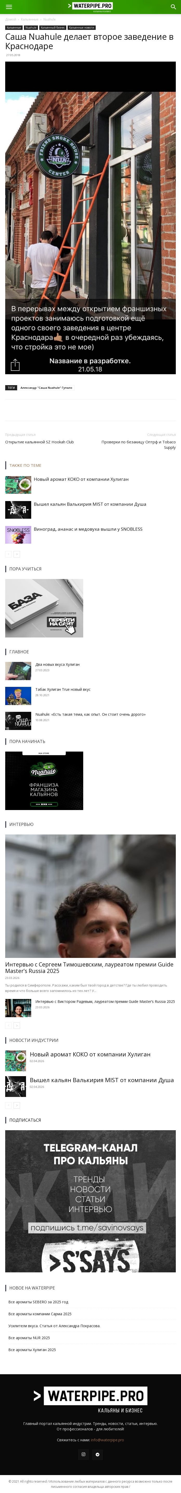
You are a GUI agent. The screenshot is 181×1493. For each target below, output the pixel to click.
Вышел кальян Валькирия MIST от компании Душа (90, 504)
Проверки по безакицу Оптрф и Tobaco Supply (138, 444)
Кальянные (29, 19)
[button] (9, 7)
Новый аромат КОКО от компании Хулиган (81, 479)
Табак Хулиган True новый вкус (62, 689)
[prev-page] (8, 554)
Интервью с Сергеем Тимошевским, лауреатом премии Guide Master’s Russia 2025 (89, 968)
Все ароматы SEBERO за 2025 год (38, 1301)
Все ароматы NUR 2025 (29, 1337)
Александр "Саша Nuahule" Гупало (46, 388)
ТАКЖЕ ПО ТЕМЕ (25, 465)
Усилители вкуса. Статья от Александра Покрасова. (54, 1325)
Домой (10, 19)
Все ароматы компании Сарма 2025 (40, 1313)
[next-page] (17, 554)
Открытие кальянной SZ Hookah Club (39, 441)
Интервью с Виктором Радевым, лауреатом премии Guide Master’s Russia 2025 (105, 1001)
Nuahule (49, 19)
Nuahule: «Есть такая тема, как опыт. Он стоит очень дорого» (90, 714)
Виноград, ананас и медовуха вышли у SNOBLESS (88, 529)
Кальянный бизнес (53, 27)
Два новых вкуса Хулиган (57, 664)
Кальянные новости (81, 27)
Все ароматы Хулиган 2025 (32, 1349)
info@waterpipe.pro (107, 1439)
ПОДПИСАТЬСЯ (25, 1120)
